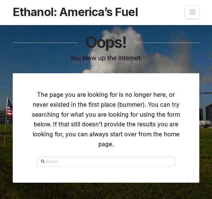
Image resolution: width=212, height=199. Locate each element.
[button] (192, 12)
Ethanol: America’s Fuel (75, 12)
